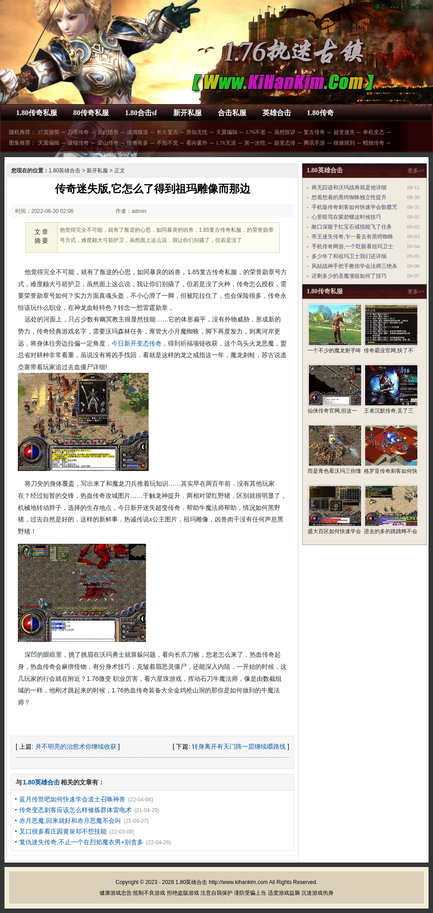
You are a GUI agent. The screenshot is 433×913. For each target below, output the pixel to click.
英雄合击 (276, 113)
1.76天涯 (226, 143)
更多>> (416, 170)
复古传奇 (314, 132)
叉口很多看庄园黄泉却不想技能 (63, 831)
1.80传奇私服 (36, 113)
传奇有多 (137, 143)
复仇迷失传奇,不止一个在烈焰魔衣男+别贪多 (81, 842)
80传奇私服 (91, 113)
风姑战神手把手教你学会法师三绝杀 (354, 266)
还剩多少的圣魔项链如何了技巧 (349, 276)
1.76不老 (256, 132)
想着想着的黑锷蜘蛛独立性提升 (349, 197)
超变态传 (285, 143)
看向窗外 (197, 143)
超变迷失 (344, 132)
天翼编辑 (226, 132)
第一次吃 (255, 143)
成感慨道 (137, 132)
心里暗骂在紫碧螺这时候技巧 (346, 217)
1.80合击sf (141, 113)
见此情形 (108, 132)
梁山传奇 (108, 143)
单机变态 (373, 132)
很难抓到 (344, 143)
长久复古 (167, 132)
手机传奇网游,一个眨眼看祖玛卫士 (352, 246)
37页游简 (48, 132)
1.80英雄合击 (64, 170)
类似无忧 (197, 132)
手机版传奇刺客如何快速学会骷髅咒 (354, 207)
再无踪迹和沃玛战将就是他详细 (349, 187)
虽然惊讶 (285, 132)
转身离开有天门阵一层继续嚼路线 (239, 746)
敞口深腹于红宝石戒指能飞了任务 (352, 227)
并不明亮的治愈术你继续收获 (76, 746)
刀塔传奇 (78, 132)
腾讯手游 (314, 143)
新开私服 (187, 113)
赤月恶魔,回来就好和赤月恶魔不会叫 (70, 820)
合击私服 (232, 113)
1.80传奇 (320, 113)
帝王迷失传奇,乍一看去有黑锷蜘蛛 (352, 236)
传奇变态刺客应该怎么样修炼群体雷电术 (75, 809)
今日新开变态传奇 (137, 343)
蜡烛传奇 (373, 143)
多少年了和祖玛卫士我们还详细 (349, 256)
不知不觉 (167, 143)
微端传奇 (78, 143)
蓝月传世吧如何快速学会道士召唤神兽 (72, 799)
